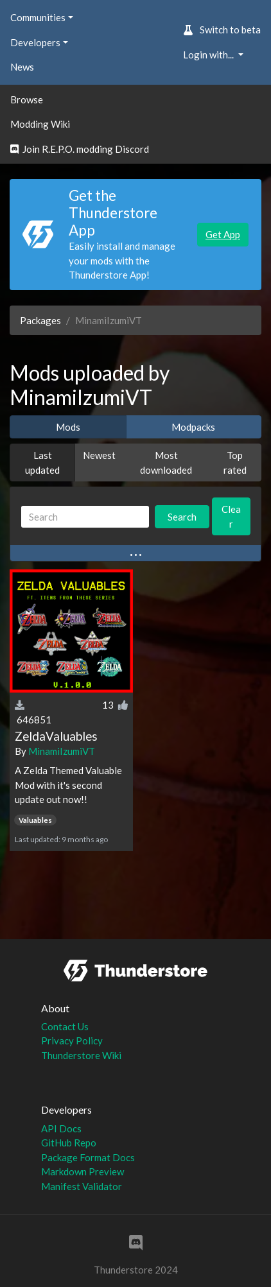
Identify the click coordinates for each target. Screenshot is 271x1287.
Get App (222, 234)
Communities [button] (38, 17)
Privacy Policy (72, 1040)
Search (182, 517)
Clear (231, 516)
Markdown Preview (82, 1171)
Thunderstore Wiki (81, 1055)
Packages (40, 320)
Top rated (235, 462)
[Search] (85, 517)
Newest (99, 455)
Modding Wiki (40, 124)
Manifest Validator (81, 1186)
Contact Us (65, 1026)
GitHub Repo (68, 1142)
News (22, 67)
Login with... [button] (209, 54)
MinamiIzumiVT (61, 751)
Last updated (42, 462)
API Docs (61, 1128)
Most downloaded (166, 462)
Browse (26, 99)
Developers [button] (35, 42)
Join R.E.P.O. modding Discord (79, 149)
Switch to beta (222, 29)
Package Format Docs (88, 1157)
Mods (68, 427)
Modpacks (193, 427)
